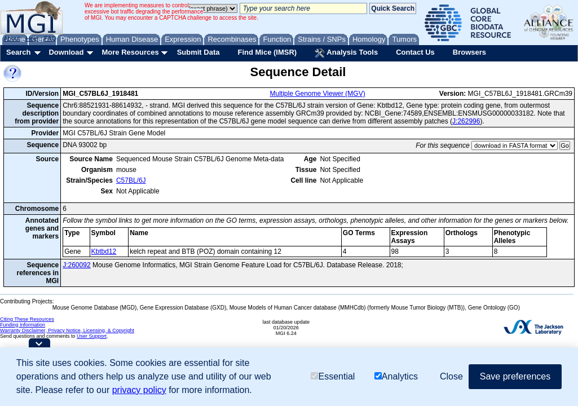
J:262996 (466, 121)
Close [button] (451, 376)
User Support (92, 336)
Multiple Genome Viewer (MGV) (317, 94)
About (12, 38)
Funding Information (22, 325)
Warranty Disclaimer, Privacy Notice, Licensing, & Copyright (67, 330)
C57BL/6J (131, 180)
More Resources (130, 52)
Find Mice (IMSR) (267, 52)
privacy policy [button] (139, 390)
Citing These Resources (27, 319)
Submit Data (198, 52)
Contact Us (415, 52)
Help (31, 38)
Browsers (469, 52)
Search (18, 52)
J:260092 (76, 265)
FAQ (50, 38)
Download (65, 52)
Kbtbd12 (104, 251)
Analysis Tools (346, 53)
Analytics (396, 376)
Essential (333, 376)
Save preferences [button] (515, 376)
